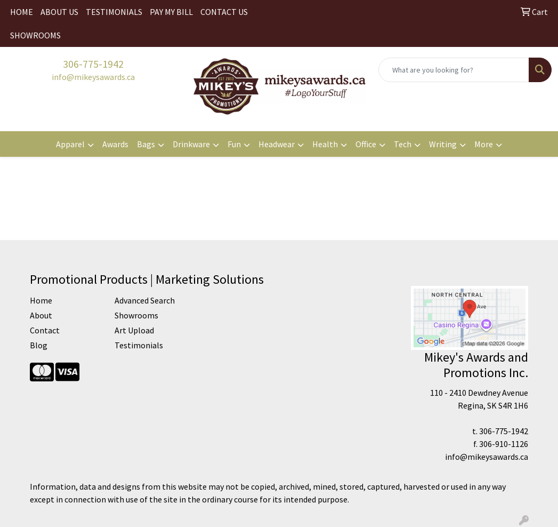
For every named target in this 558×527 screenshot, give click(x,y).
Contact (45, 330)
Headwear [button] (276, 144)
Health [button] (325, 144)
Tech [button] (402, 144)
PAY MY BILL (171, 11)
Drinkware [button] (191, 144)
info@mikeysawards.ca (93, 76)
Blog (38, 345)
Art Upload (134, 330)
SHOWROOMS (35, 35)
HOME (21, 11)
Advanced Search (145, 300)
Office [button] (365, 144)
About (41, 315)
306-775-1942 (93, 63)
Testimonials (139, 345)
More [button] (483, 144)
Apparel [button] (70, 144)
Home (41, 300)
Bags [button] (146, 144)
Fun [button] (234, 144)
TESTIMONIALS (114, 11)
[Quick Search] (453, 70)
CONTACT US (224, 11)
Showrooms (136, 315)
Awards (115, 144)
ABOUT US (59, 11)
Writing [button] (443, 144)
